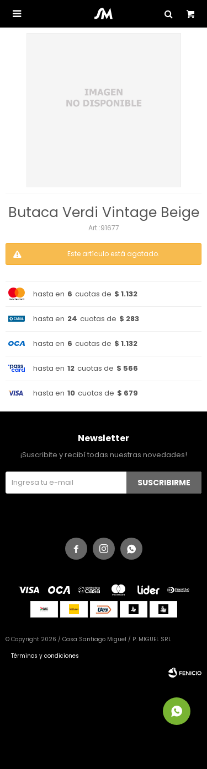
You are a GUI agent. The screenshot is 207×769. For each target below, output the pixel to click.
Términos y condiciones (45, 656)
